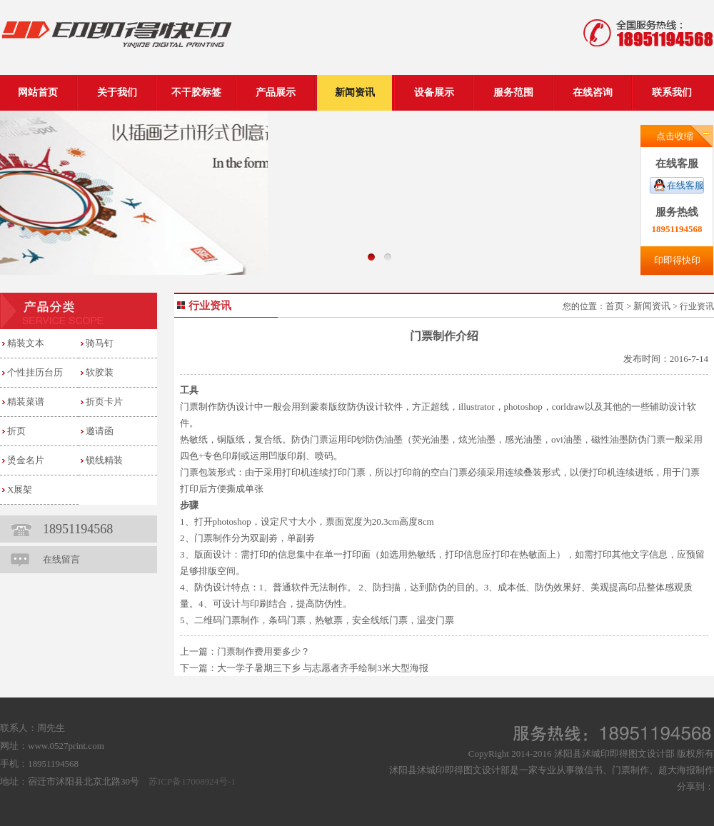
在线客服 (685, 185)
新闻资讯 (651, 306)
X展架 (19, 489)
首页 (614, 306)
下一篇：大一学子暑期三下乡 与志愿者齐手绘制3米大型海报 (304, 668)
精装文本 (25, 343)
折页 (16, 430)
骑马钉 (100, 343)
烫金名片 (25, 460)
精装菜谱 (25, 401)
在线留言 (61, 559)
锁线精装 (104, 460)
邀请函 (100, 430)
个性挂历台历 (35, 372)
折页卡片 (104, 401)
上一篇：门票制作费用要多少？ (245, 651)
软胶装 (100, 372)
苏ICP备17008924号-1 (192, 781)
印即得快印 (677, 260)
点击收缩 (674, 136)
